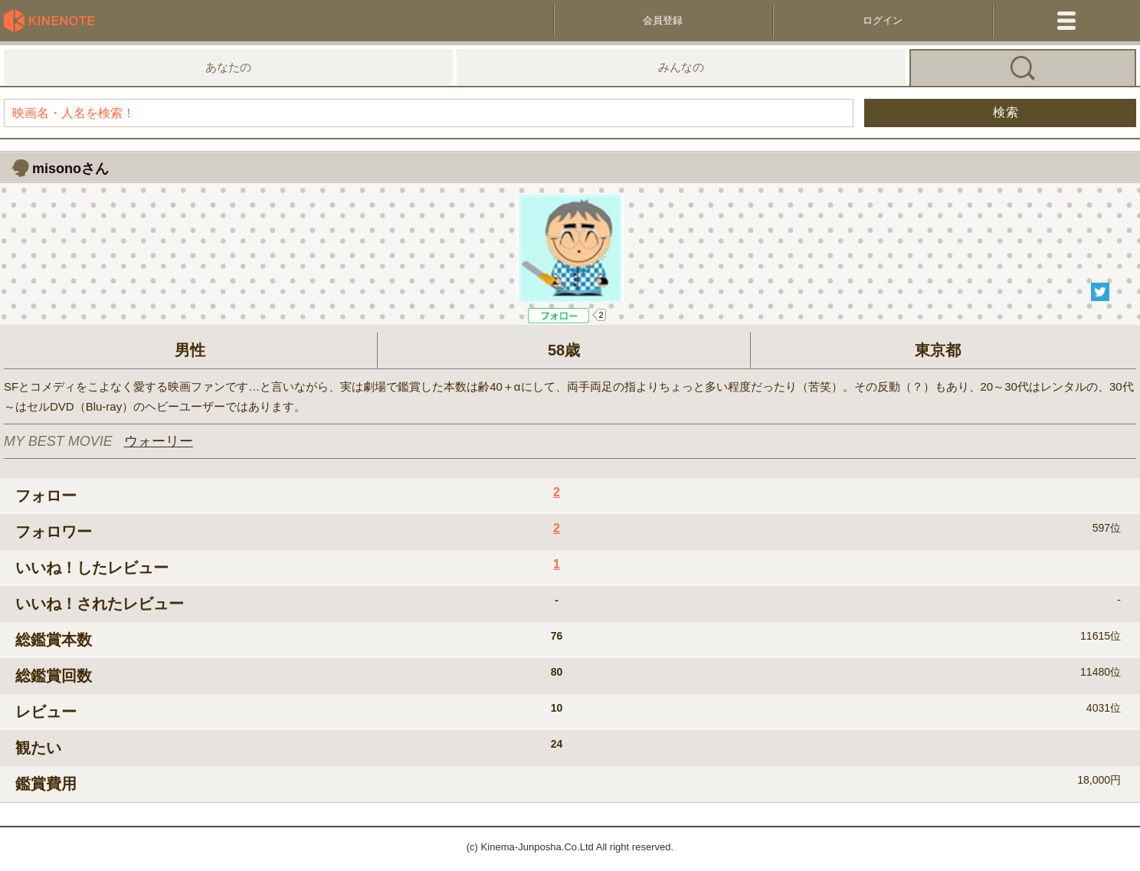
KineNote (53, 20)
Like (559, 315)
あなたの (228, 67)
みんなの (681, 67)
